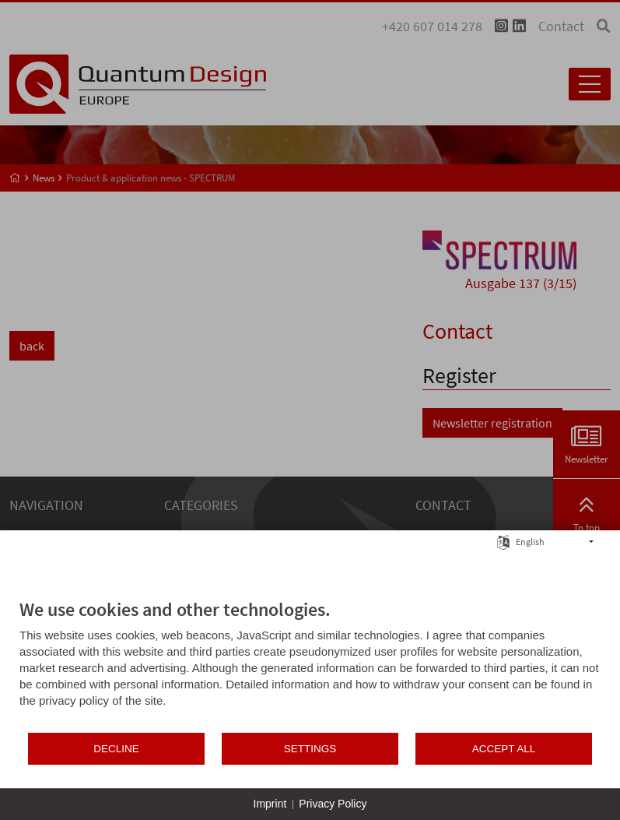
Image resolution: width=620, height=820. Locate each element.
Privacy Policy (332, 803)
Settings (310, 749)
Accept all (504, 749)
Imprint (270, 803)
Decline (116, 749)
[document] (310, 664)
